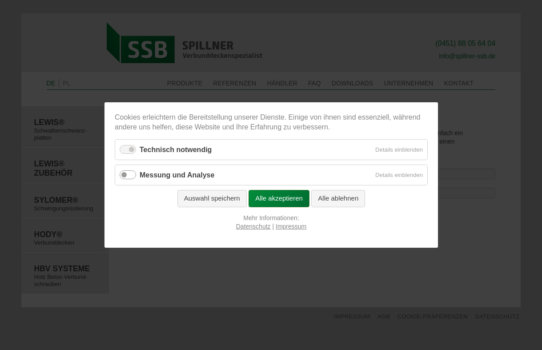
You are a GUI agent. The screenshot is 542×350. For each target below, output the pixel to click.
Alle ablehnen (338, 198)
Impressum (291, 226)
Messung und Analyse (177, 175)
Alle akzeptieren (279, 198)
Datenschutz (253, 226)
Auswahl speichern (212, 198)
